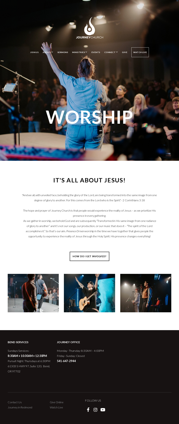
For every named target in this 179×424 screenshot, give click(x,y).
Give (124, 52)
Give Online (56, 402)
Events (95, 52)
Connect (111, 52)
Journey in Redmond (20, 407)
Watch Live (140, 52)
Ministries (79, 52)
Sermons (62, 52)
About (48, 52)
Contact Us (15, 402)
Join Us (34, 52)
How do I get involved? (89, 256)
